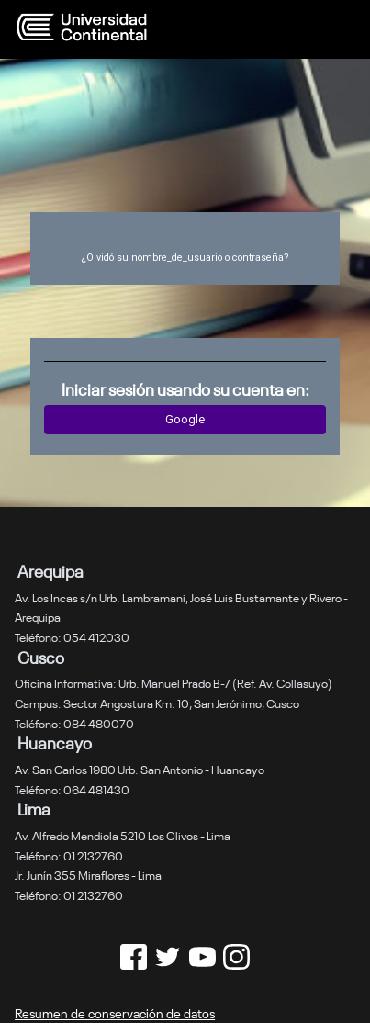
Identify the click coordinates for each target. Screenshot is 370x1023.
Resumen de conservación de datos (115, 1012)
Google (185, 419)
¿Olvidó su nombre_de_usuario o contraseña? (185, 258)
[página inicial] (140, 27)
